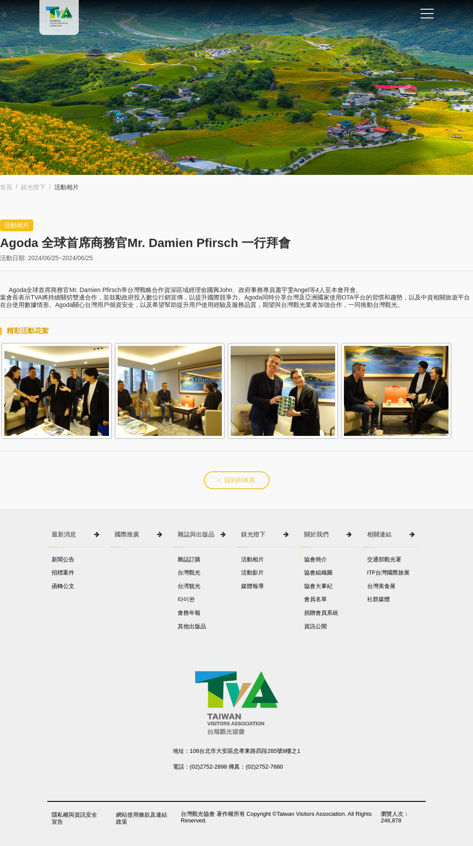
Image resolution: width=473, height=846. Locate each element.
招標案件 (63, 572)
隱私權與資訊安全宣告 (74, 818)
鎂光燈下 (33, 187)
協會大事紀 (318, 586)
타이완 (186, 599)
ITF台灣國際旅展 (388, 572)
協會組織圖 (318, 572)
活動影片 (252, 572)
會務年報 (189, 612)
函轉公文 (63, 586)
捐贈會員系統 (321, 612)
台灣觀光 (189, 572)
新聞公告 (63, 559)
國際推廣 (127, 534)
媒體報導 (252, 586)
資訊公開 (315, 626)
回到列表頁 (236, 480)
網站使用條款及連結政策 (141, 818)
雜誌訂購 (189, 559)
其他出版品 (192, 626)
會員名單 (315, 599)
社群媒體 (378, 599)
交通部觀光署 (384, 559)
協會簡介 (315, 559)
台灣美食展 (381, 586)
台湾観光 (189, 586)
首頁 (6, 187)
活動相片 (252, 559)
